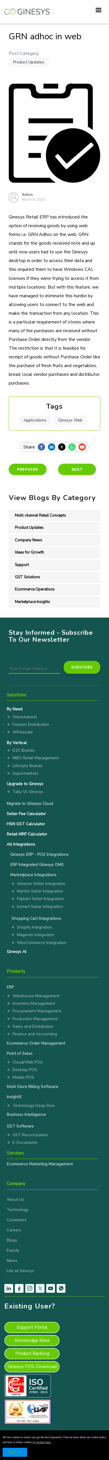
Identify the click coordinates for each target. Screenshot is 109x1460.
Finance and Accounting (34, 1034)
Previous (27, 469)
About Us (15, 1199)
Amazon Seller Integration (41, 883)
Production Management (35, 1019)
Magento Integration (35, 935)
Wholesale (22, 732)
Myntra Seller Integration (40, 891)
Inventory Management (33, 1003)
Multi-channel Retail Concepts (40, 515)
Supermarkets (25, 773)
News (12, 1260)
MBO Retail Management (35, 758)
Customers (16, 1220)
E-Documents (24, 1142)
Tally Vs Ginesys (27, 791)
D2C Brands (23, 750)
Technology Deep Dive (33, 1105)
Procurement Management (36, 1011)
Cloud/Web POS (27, 1062)
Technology (17, 1209)
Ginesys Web (70, 420)
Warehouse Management (35, 996)
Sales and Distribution (32, 1026)
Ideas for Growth (29, 552)
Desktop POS (24, 1070)
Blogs (12, 1240)
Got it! (14, 1452)
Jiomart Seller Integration (40, 906)
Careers (14, 1230)
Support (22, 565)
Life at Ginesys (20, 1271)
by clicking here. (42, 1442)
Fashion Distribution (30, 724)
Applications (35, 420)
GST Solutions (27, 577)
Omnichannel (24, 717)
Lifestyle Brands (27, 766)
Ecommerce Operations (35, 589)
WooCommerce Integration (41, 942)
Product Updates (28, 62)
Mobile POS (23, 1077)
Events (13, 1250)
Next (77, 469)
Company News (28, 540)
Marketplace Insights (32, 601)
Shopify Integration (34, 927)
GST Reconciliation (30, 1135)
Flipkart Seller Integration (40, 898)
